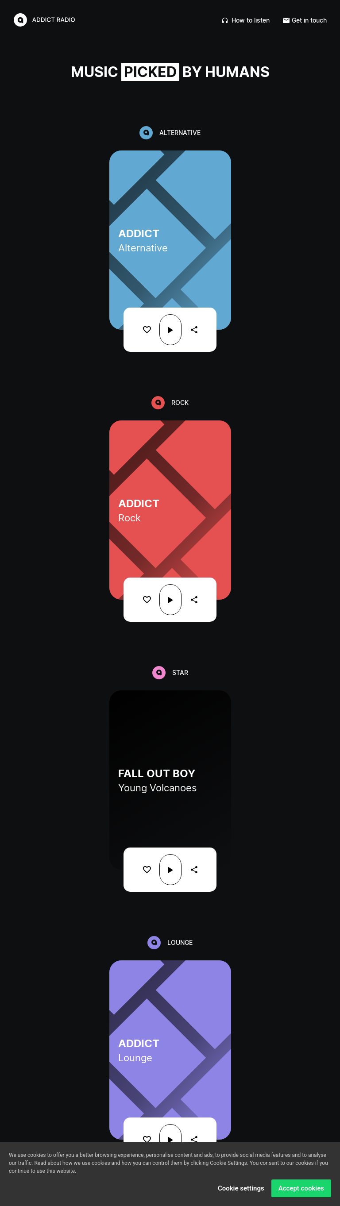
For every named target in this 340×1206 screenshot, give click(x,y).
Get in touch (305, 20)
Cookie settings (241, 1188)
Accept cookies (301, 1188)
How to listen (246, 20)
